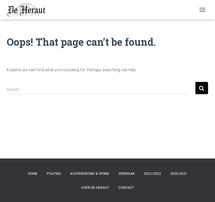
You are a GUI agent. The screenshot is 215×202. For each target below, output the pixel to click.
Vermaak (126, 174)
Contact (126, 188)
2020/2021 (178, 174)
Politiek (54, 174)
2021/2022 (152, 174)
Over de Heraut (95, 188)
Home (33, 174)
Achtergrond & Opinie (89, 174)
